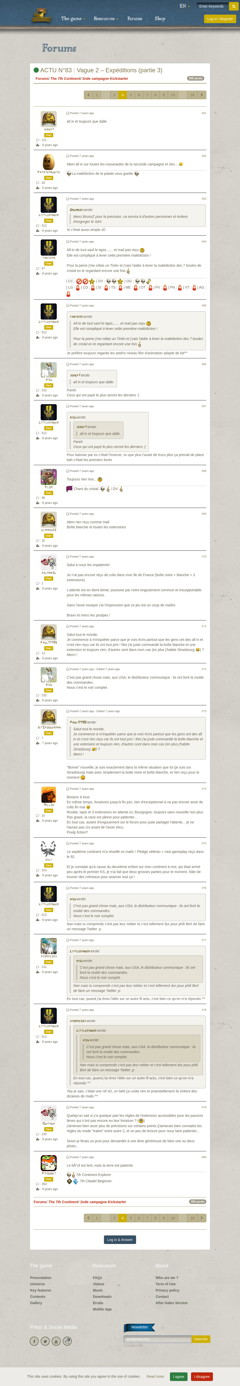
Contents (37, 1297)
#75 (204, 843)
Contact (162, 1297)
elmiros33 (48, 530)
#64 (204, 241)
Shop (160, 19)
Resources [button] (106, 19)
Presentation (40, 1278)
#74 (204, 788)
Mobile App (102, 1309)
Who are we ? (167, 1278)
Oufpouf (48, 1124)
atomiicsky (49, 956)
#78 (204, 1009)
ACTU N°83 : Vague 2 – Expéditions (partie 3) (98, 70)
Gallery (36, 1303)
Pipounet (49, 1173)
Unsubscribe (133, 1345)
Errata (98, 1303)
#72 (204, 669)
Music (98, 1290)
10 (173, 95)
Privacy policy (167, 1290)
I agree (178, 1377)
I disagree (202, 1377)
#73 (204, 711)
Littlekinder (49, 215)
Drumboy (76, 210)
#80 (204, 1157)
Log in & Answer (120, 1240)
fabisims (48, 258)
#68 (204, 470)
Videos (98, 1284)
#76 (204, 887)
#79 (204, 1107)
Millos (49, 805)
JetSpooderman (49, 728)
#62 (204, 155)
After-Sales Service (172, 1303)
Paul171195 (48, 643)
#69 (204, 513)
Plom (48, 487)
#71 (204, 626)
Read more (156, 1376)
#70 (204, 556)
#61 (204, 113)
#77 (204, 940)
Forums (135, 19)
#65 (204, 305)
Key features (40, 1290)
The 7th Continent (65, 79)
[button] (185, 6)
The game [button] (73, 19)
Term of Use (166, 1284)
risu (49, 380)
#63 (204, 198)
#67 (204, 406)
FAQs (97, 1278)
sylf (48, 860)
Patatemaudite (48, 172)
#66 (204, 364)
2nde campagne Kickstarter (105, 79)
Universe (37, 1284)
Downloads (102, 1297)
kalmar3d (49, 573)
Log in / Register (220, 19)
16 (192, 95)
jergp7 (49, 129)
